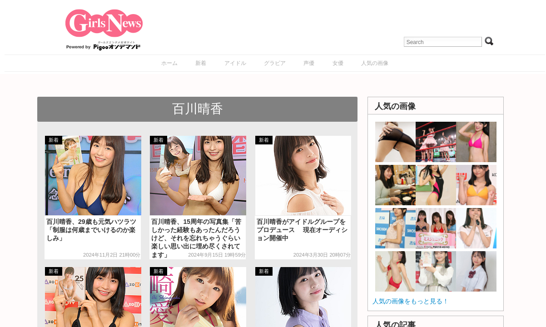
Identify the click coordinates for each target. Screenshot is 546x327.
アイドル (235, 63)
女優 (338, 63)
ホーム (169, 63)
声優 (308, 63)
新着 (200, 63)
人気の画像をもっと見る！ (410, 301)
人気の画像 (374, 63)
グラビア (275, 63)
